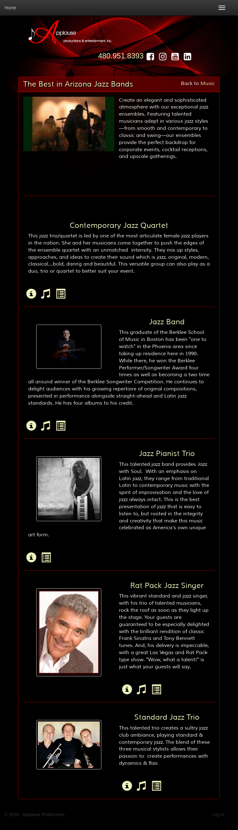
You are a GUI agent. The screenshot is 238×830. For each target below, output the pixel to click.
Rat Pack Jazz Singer (167, 585)
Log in (218, 814)
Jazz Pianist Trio (167, 453)
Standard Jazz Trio (167, 717)
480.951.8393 (121, 56)
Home (10, 7)
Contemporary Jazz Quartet (119, 225)
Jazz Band (167, 321)
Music (208, 83)
